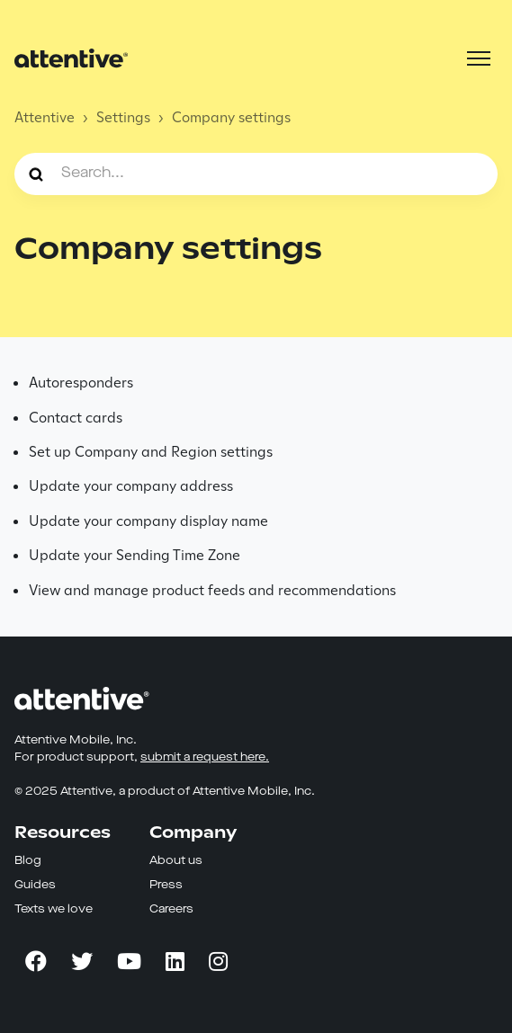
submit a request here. (204, 757)
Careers (171, 909)
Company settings (231, 117)
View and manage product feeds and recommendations (212, 590)
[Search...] (256, 173)
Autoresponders (81, 382)
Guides (35, 885)
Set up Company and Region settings (151, 451)
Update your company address (131, 485)
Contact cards (75, 417)
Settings (123, 117)
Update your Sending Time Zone (134, 555)
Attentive (44, 117)
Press (166, 885)
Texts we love (53, 909)
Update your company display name (148, 521)
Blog (27, 861)
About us (175, 861)
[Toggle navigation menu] (479, 58)
